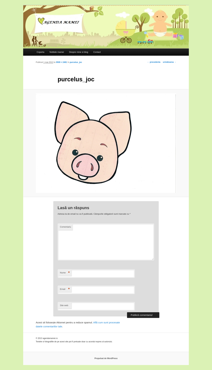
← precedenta (153, 62)
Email (65, 289)
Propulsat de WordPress (105, 358)
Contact (97, 52)
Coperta (40, 52)
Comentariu (65, 227)
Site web (64, 305)
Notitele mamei (57, 52)
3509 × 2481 (61, 62)
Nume (65, 272)
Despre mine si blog (78, 52)
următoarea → (169, 62)
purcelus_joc (76, 62)
